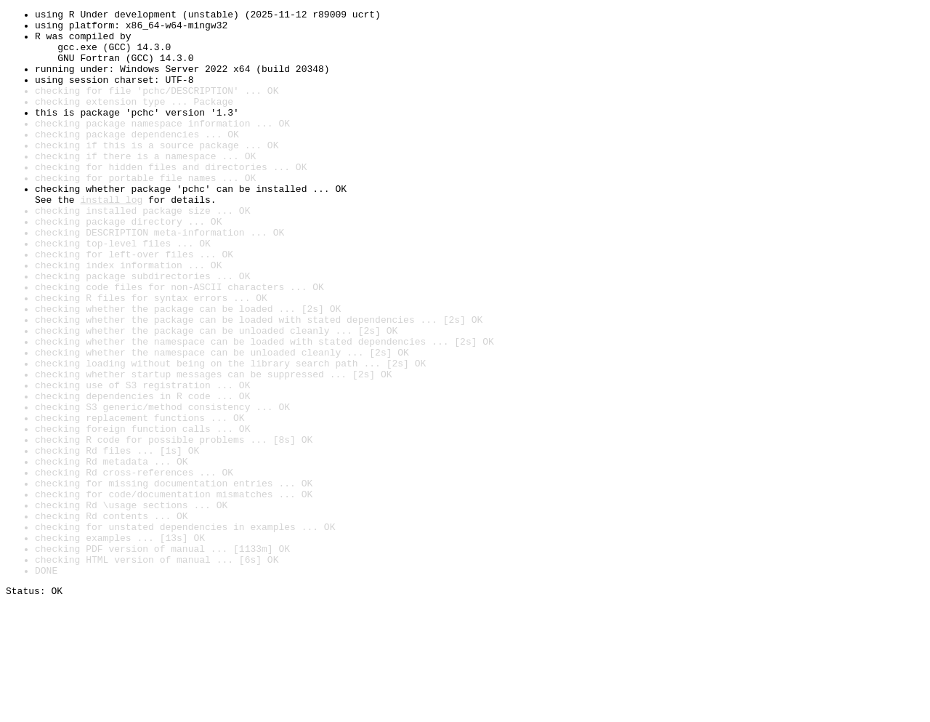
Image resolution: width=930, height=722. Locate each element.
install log (111, 238)
